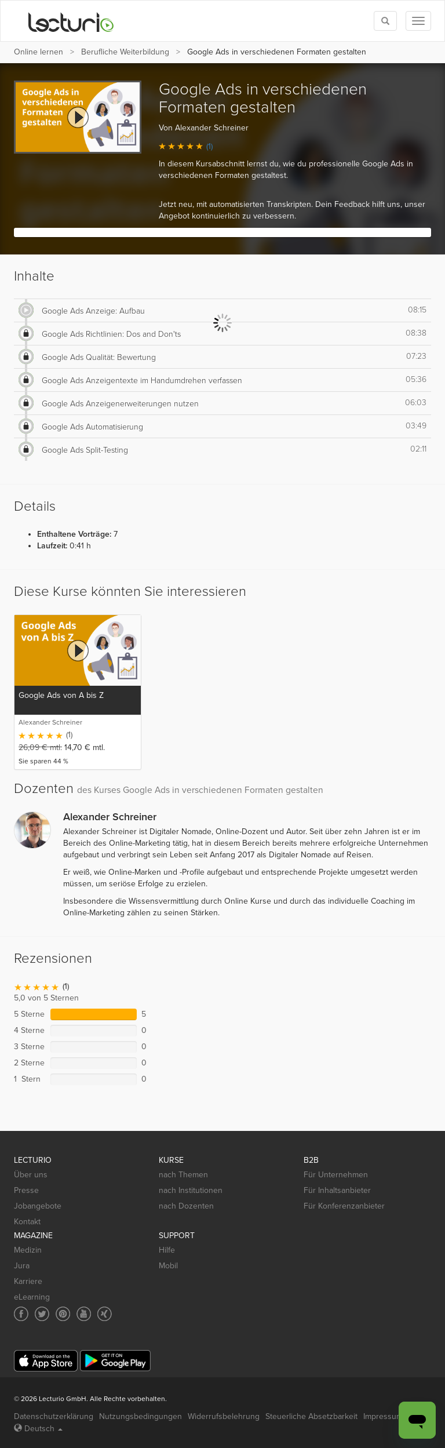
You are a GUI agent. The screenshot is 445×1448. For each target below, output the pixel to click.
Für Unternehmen (336, 1175)
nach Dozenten (186, 1206)
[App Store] (46, 1360)
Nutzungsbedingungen (140, 1416)
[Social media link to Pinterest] (63, 1314)
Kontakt (27, 1222)
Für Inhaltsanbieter (337, 1190)
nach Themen (183, 1175)
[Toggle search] (385, 21)
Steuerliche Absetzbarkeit (311, 1416)
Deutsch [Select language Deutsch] (38, 1429)
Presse (26, 1190)
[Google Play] (115, 1360)
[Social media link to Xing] (104, 1314)
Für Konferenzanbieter (344, 1206)
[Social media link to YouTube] (83, 1314)
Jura (22, 1266)
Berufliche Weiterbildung (125, 52)
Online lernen (38, 52)
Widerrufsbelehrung (224, 1416)
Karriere (28, 1281)
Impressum (383, 1416)
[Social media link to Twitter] (42, 1314)
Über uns (31, 1175)
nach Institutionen (190, 1190)
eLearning (32, 1297)
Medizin (28, 1250)
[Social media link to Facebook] (21, 1314)
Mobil (168, 1266)
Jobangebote (37, 1206)
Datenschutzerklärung (53, 1416)
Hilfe (167, 1250)
